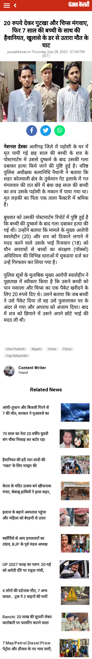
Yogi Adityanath (16, 356)
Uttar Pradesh (15, 349)
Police (67, 349)
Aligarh (36, 349)
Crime (52, 349)
